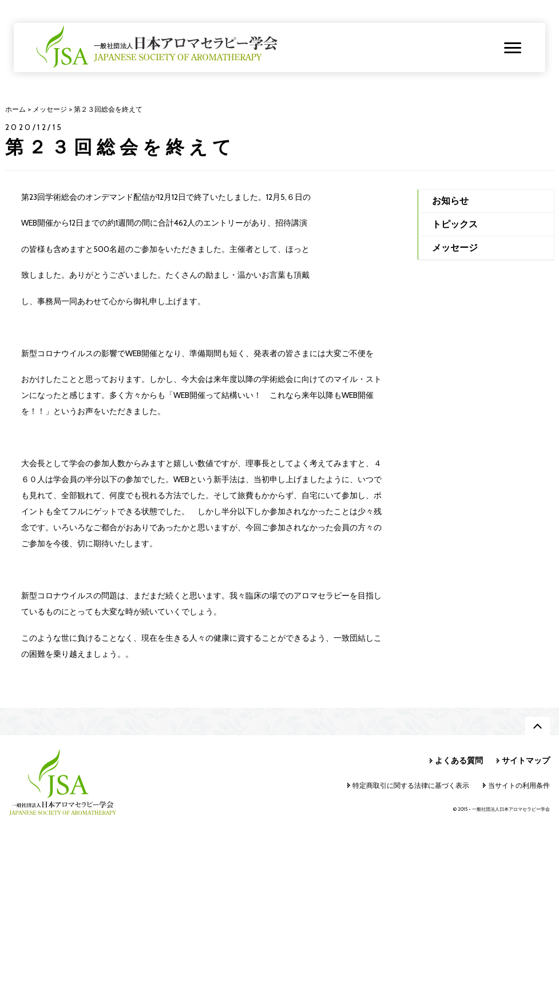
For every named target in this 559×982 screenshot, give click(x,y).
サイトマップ (526, 760)
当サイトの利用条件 (519, 785)
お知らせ (450, 200)
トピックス (455, 224)
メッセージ (455, 247)
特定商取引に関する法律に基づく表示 (410, 785)
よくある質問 (459, 760)
